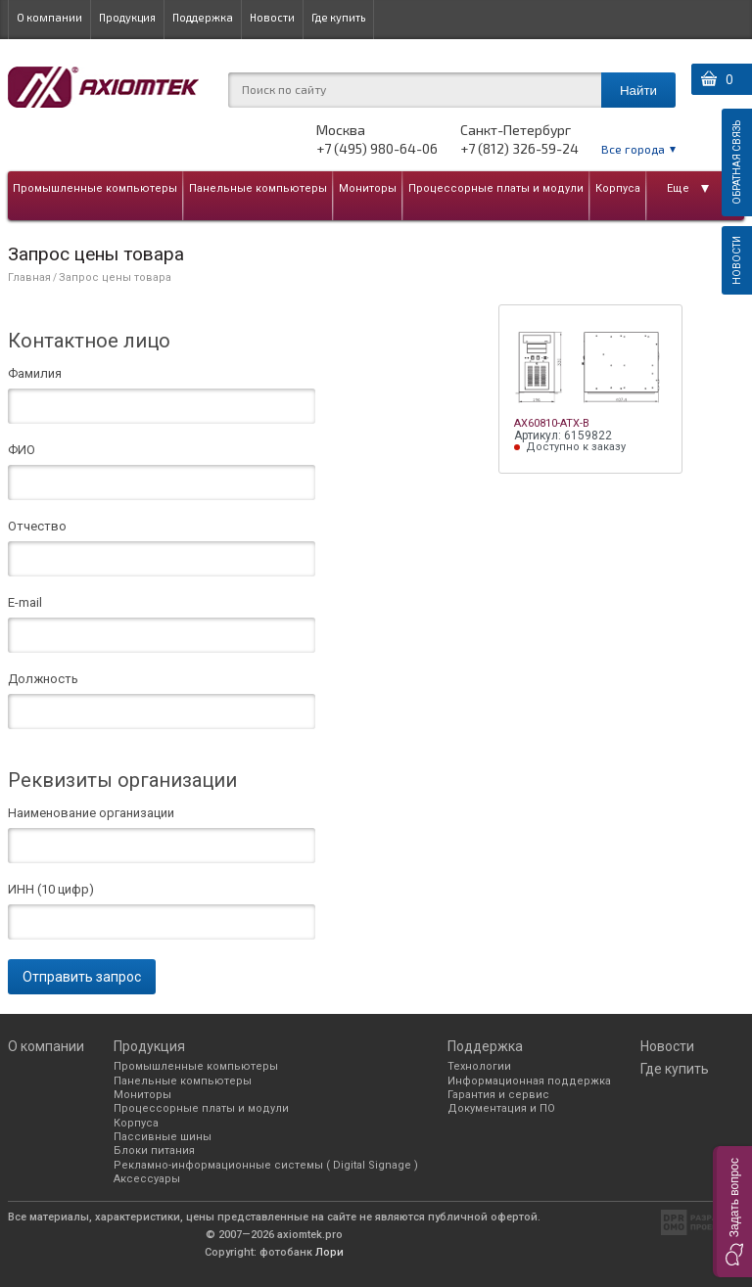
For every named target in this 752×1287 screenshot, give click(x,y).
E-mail (25, 603)
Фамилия (35, 374)
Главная (29, 277)
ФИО (21, 450)
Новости (272, 17)
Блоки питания (154, 1150)
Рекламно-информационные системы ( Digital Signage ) (266, 1165)
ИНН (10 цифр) (51, 889)
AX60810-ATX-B (551, 423)
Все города (633, 149)
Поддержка (202, 17)
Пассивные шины (163, 1136)
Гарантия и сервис (498, 1094)
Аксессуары (147, 1178)
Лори (329, 1252)
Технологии (479, 1066)
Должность (43, 679)
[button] (732, 1211)
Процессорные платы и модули (496, 188)
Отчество (37, 526)
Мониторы (368, 188)
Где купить (338, 17)
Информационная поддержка (529, 1081)
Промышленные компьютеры (95, 188)
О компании (49, 17)
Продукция (127, 17)
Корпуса (617, 188)
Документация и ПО (501, 1108)
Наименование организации (91, 813)
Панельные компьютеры (258, 188)
